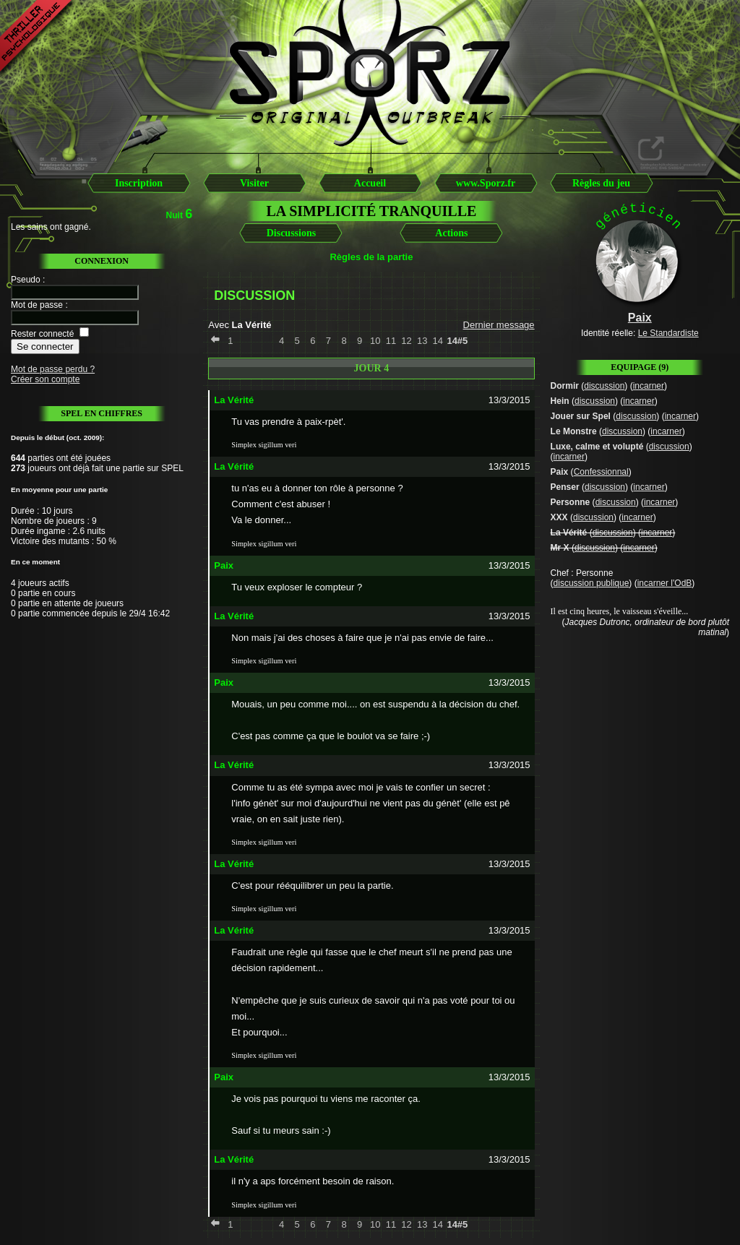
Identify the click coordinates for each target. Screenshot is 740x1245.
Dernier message (499, 324)
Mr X (560, 548)
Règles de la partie (371, 256)
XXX (559, 517)
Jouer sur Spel (581, 416)
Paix (560, 472)
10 (375, 340)
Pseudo (25, 280)
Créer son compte (45, 379)
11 (391, 340)
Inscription (139, 183)
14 (438, 340)
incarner (648, 386)
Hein (560, 401)
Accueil (370, 183)
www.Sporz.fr (485, 183)
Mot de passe (37, 305)
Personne (570, 502)
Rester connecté (42, 334)
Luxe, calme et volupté (597, 446)
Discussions (291, 233)
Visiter (254, 183)
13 (422, 340)
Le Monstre (574, 431)
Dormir (565, 386)
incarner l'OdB (664, 583)
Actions (451, 233)
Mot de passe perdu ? (53, 369)
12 (406, 340)
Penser (565, 487)
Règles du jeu (601, 183)
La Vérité (569, 532)
